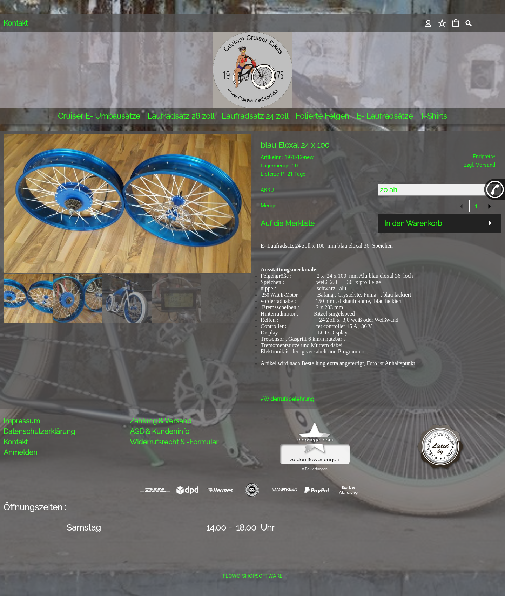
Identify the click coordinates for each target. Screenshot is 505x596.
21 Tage (283, 174)
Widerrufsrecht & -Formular (174, 442)
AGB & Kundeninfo (159, 431)
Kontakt (16, 23)
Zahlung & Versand (160, 421)
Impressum (22, 421)
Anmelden (21, 452)
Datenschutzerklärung (39, 431)
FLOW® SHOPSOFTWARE (253, 576)
